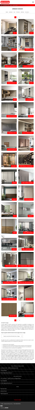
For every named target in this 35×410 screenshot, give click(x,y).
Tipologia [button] (18, 12)
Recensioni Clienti (4, 388)
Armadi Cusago (15, 5)
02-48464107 (4, 380)
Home (1, 5)
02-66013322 (4, 370)
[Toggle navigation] (33, 2)
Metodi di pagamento (4, 393)
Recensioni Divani (4, 391)
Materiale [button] (11, 12)
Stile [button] (14, 12)
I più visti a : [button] (27, 12)
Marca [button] (7, 12)
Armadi (11, 5)
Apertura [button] (22, 12)
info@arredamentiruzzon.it (7, 372)
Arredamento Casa (6, 5)
